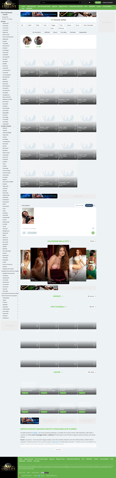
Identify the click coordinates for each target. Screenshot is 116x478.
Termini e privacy (35, 472)
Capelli (29, 25)
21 (44, 182)
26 (44, 72)
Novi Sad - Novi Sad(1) (7, 19)
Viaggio (53, 25)
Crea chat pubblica (32, 232)
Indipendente (83, 32)
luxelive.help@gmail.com (51, 475)
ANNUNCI (92, 6)
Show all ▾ (58, 449)
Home (23, 6)
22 (63, 72)
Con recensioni (37, 32)
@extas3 (41, 475)
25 (62, 155)
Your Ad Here (9, 325)
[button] (22, 264)
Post (85, 6)
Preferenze (61, 28)
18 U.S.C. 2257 (22, 472)
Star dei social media (44, 6)
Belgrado (27, 73)
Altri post (92, 306)
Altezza (69, 25)
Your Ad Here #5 (77, 288)
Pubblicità (29, 8)
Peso (61, 25)
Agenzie (54, 6)
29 (62, 127)
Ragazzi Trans (63, 6)
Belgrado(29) (5, 17)
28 (26, 155)
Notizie (99, 6)
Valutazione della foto (76, 6)
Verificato (47, 32)
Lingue (52, 28)
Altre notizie (92, 372)
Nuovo (55, 32)
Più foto (93, 241)
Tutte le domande (79, 205)
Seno (45, 25)
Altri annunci (92, 296)
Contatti (29, 461)
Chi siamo (36, 461)
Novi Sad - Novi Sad (48, 184)
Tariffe (37, 25)
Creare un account (108, 2)
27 (27, 72)
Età (22, 25)
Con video (63, 32)
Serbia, (22, 73)
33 (82, 99)
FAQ (23, 8)
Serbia (35, 432)
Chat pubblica (107, 6)
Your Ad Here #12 (49, 421)
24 (26, 127)
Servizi (77, 25)
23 (24, 99)
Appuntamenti (31, 6)
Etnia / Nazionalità (88, 25)
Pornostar (73, 32)
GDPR (28, 472)
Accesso (98, 2)
